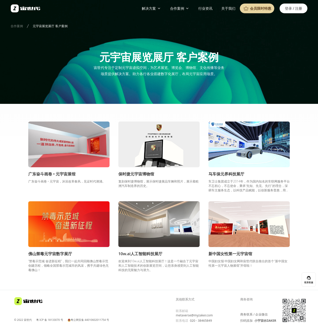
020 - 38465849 (201, 320)
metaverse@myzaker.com (194, 315)
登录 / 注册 (293, 8)
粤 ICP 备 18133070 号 (49, 320)
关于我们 (228, 8)
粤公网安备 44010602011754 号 (88, 320)
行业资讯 (205, 8)
